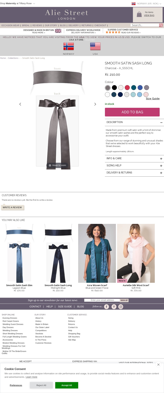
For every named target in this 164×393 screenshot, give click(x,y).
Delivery (73, 25)
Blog (63, 25)
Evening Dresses (10, 318)
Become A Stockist (43, 337)
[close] (158, 364)
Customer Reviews (43, 343)
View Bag (149, 15)
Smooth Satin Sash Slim (19, 285)
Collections (13, 58)
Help (49, 306)
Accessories (8, 340)
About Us (39, 318)
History (38, 321)
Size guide (65, 306)
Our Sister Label (42, 327)
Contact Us (73, 327)
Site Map (72, 340)
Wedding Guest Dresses (13, 324)
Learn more (31, 377)
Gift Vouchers (74, 337)
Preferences (16, 385)
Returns (86, 25)
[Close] (90, 39)
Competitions (41, 330)
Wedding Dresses (10, 330)
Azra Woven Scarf (97, 285)
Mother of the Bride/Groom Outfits (14, 352)
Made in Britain (41, 324)
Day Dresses (8, 327)
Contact (35, 306)
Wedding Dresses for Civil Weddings (13, 347)
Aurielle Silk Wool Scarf (136, 285)
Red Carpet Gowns (11, 321)
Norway (68, 54)
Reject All (41, 385)
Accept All (67, 385)
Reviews (37, 25)
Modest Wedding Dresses (13, 343)
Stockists (39, 334)
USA (95, 54)
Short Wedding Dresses (13, 334)
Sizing (70, 318)
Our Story (51, 25)
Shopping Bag (74, 334)
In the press (40, 340)
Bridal (26, 25)
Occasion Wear (10, 25)
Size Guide (153, 98)
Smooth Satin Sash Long (58, 285)
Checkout (100, 25)
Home (3, 58)
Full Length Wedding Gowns (15, 337)
